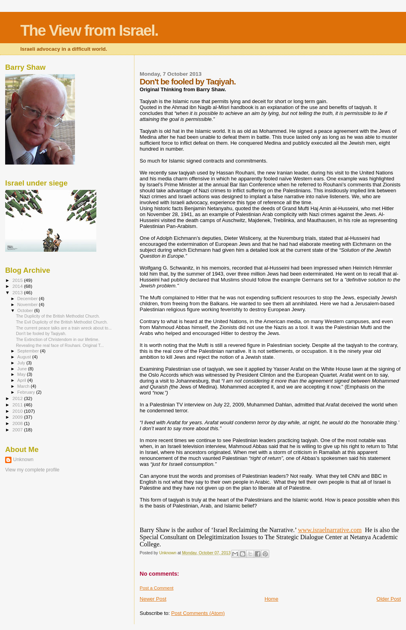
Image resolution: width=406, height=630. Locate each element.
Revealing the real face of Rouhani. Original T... (60, 345)
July (22, 362)
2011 (18, 404)
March (24, 386)
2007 (18, 429)
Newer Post (153, 599)
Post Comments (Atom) (198, 613)
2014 (18, 286)
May (22, 374)
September (28, 351)
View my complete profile (32, 470)
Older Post (389, 599)
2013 (18, 292)
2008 (18, 423)
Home (271, 599)
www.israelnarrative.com (330, 530)
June (22, 368)
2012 (18, 398)
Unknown (23, 459)
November (28, 304)
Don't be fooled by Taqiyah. (41, 333)
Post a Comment (156, 588)
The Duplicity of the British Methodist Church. (58, 316)
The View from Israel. (89, 30)
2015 (18, 280)
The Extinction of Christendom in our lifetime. (57, 339)
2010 (18, 411)
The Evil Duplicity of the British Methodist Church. (62, 322)
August (25, 356)
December (28, 298)
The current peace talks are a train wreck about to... (64, 328)
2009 (18, 416)
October (25, 310)
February (26, 392)
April (22, 380)
